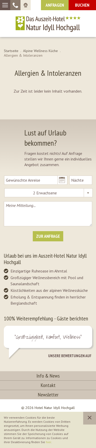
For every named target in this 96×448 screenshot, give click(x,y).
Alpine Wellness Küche (40, 50)
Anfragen (55, 5)
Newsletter (48, 394)
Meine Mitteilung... (48, 213)
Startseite (11, 50)
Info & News (48, 375)
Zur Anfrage (48, 236)
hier (48, 442)
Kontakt (48, 385)
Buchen (82, 5)
